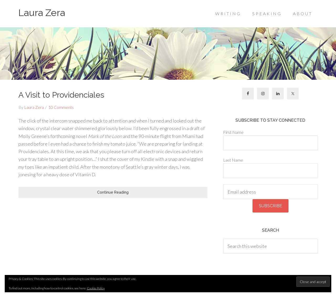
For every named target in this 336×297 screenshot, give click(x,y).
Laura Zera (41, 12)
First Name (233, 132)
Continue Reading (113, 192)
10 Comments (61, 107)
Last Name (233, 159)
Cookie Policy (96, 288)
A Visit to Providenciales (61, 94)
